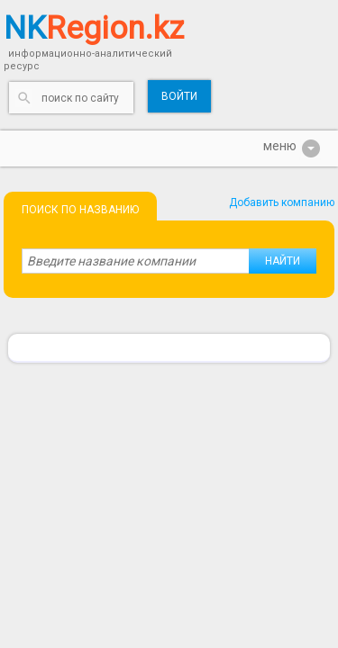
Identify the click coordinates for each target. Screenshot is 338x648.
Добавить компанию (281, 202)
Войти (179, 96)
